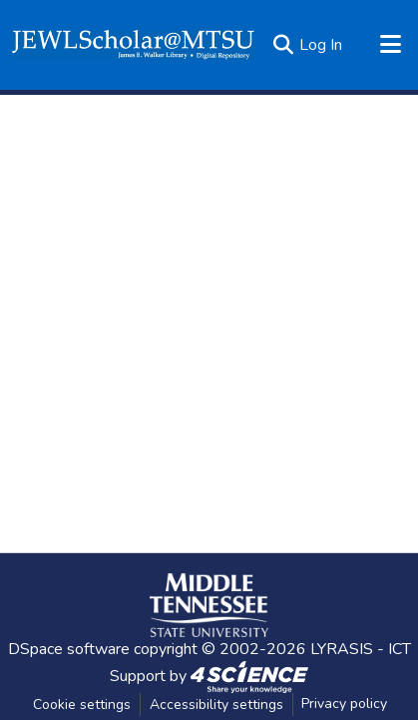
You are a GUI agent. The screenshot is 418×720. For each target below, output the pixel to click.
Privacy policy (344, 703)
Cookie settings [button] (82, 704)
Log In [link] (320, 45)
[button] (133, 45)
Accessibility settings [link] (216, 704)
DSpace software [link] (69, 649)
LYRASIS (341, 649)
